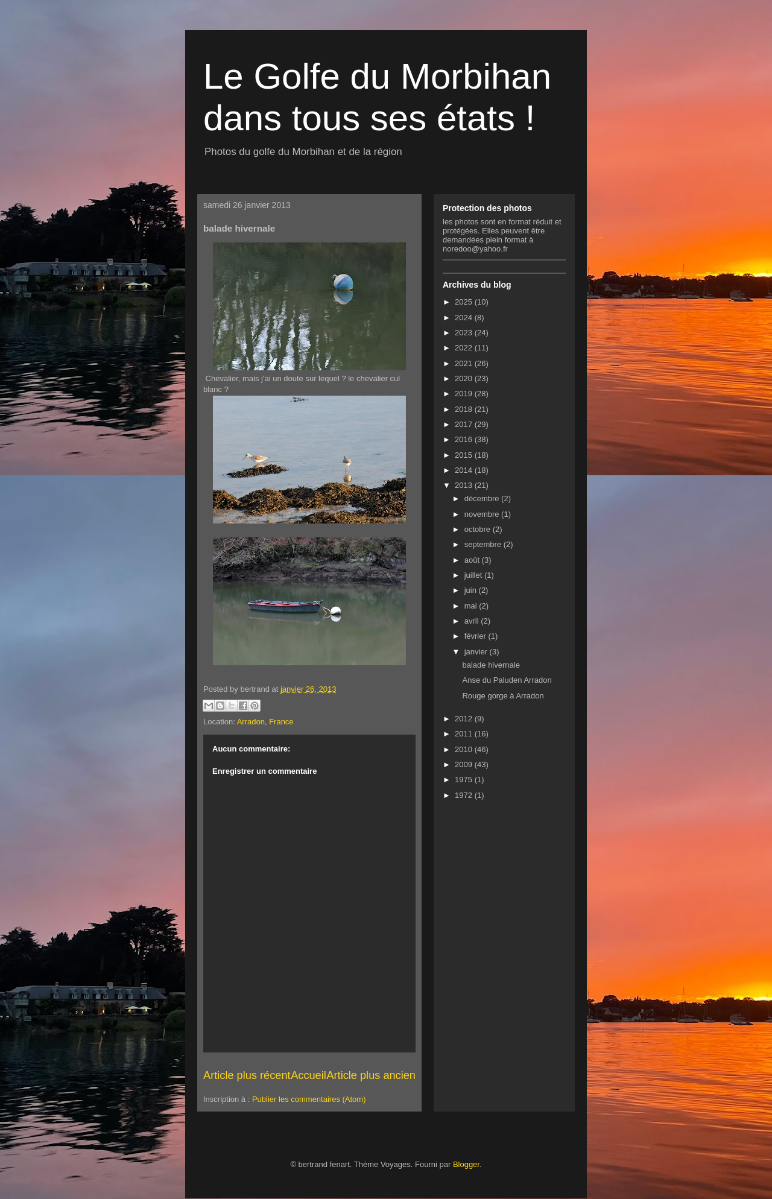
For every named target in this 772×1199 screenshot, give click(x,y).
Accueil (308, 1075)
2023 (465, 332)
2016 (465, 439)
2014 (465, 470)
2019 (465, 393)
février (476, 636)
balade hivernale (490, 664)
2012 (465, 718)
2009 (465, 764)
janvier (477, 651)
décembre (482, 498)
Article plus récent (247, 1075)
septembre (484, 544)
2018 (465, 409)
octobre (478, 529)
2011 (465, 733)
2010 (465, 749)
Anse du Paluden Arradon (506, 680)
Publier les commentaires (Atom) (309, 1099)
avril (472, 620)
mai (471, 605)
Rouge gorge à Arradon (502, 695)
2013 (465, 485)
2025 (465, 301)
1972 (465, 795)
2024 (465, 317)
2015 (465, 455)
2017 (465, 424)
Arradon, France (265, 721)
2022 (465, 347)
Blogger (466, 1164)
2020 (465, 378)
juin (471, 590)
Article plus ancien (371, 1075)
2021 (465, 363)
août (473, 560)
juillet (474, 575)
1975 (465, 779)
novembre (482, 514)
